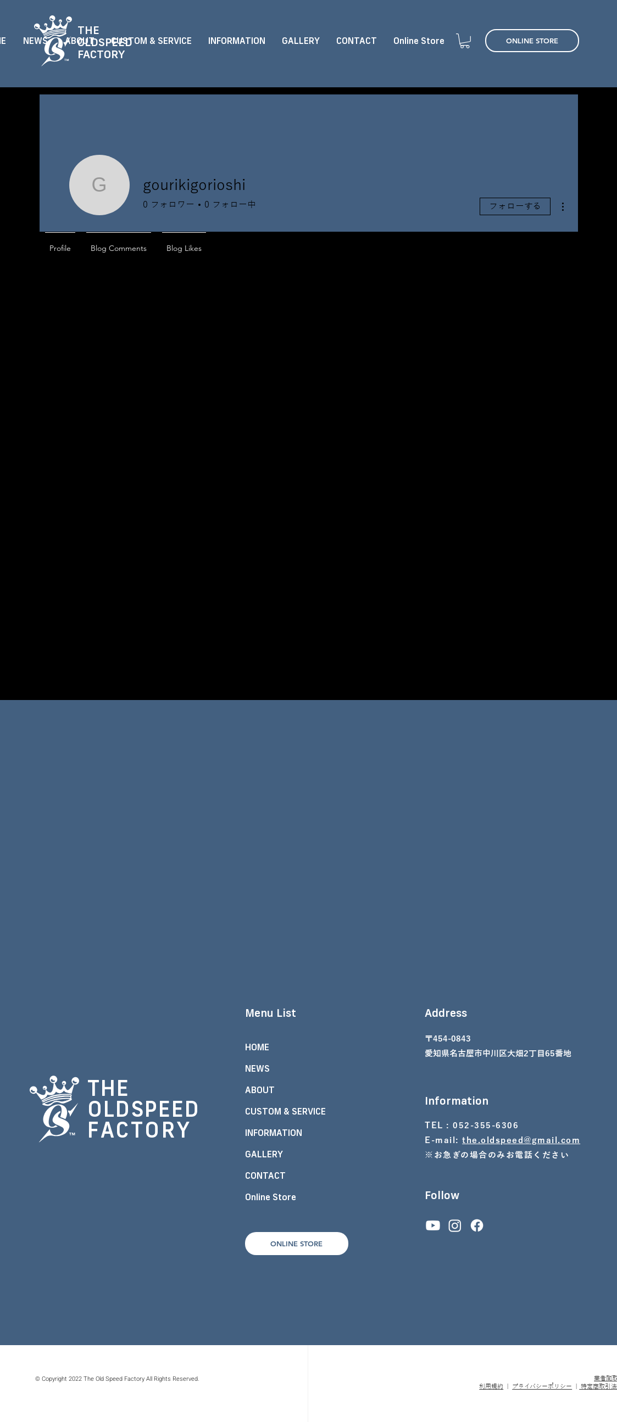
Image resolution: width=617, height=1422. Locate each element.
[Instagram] (455, 1225)
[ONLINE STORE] (532, 40)
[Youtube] (433, 1225)
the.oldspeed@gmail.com (521, 1140)
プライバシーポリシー (542, 1386)
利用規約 (491, 1386)
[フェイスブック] (477, 1225)
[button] (465, 40)
